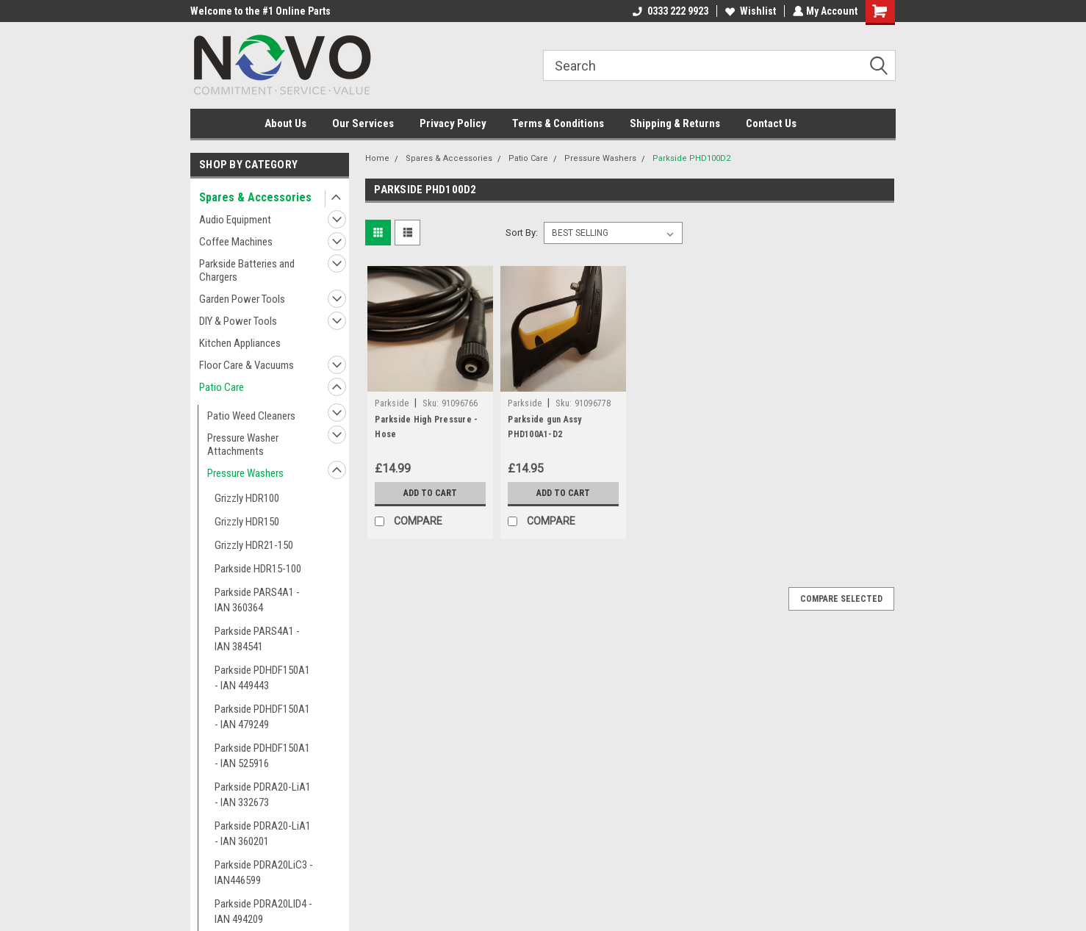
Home (377, 158)
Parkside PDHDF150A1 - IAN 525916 (262, 755)
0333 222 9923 (669, 11)
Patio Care (221, 387)
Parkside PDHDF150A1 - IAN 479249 (262, 716)
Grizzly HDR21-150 (254, 545)
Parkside (392, 403)
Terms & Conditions (558, 123)
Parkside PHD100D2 (691, 158)
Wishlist (749, 11)
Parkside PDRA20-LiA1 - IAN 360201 (263, 833)
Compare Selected (841, 599)
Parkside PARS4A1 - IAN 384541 (257, 639)
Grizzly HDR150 (247, 521)
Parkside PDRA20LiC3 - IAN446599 (264, 872)
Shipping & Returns (675, 123)
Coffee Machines (236, 241)
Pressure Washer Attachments (242, 444)
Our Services (363, 123)
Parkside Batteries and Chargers (247, 270)
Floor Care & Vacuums (246, 365)
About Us (285, 123)
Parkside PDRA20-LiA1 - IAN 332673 (263, 794)
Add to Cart (430, 493)
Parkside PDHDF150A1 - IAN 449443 (262, 678)
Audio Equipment (235, 219)
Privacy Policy (453, 123)
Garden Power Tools (242, 299)
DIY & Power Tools (238, 321)
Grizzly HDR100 (247, 498)
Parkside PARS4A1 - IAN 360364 (257, 600)
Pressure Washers (245, 473)
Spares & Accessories (255, 197)
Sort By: (522, 232)
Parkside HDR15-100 (258, 568)
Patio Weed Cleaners (251, 416)
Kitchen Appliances (240, 343)
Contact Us (771, 123)
